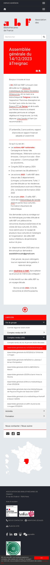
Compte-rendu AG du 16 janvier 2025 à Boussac (25, 342)
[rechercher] (44, 36)
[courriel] (7, 434)
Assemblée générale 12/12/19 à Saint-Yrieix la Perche (24, 375)
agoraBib (29, 534)
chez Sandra (22, 118)
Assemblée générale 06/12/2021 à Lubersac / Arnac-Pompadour (24, 361)
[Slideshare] (20, 534)
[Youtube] (15, 534)
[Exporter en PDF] (40, 71)
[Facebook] (7, 534)
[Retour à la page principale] (5, 9)
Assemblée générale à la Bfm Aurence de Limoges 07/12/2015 (23, 405)
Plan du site (12, 526)
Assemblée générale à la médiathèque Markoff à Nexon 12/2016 (26, 397)
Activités (25, 411)
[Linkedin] (11, 534)
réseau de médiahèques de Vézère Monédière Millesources (24, 91)
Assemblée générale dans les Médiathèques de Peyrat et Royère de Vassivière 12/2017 (24, 390)
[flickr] (18, 434)
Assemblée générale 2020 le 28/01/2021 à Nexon (23, 368)
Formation (25, 416)
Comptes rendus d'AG (26, 337)
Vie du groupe (25, 322)
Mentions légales (34, 520)
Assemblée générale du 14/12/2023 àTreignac (25, 347)
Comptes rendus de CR (26, 332)
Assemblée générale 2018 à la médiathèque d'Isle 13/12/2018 (24, 383)
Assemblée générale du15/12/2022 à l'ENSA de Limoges (25, 353)
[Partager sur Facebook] (37, 71)
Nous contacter (14, 520)
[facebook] (13, 434)
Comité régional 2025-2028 (18, 328)
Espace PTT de (18, 106)
